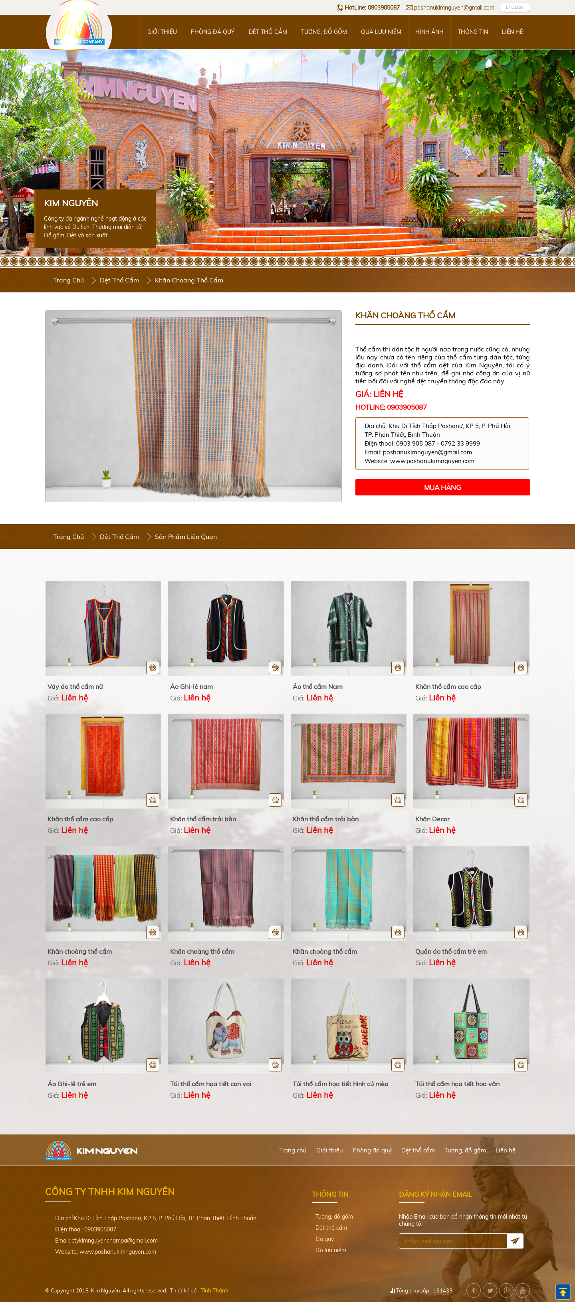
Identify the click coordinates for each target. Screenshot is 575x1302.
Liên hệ (512, 32)
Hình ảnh (429, 32)
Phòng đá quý (213, 32)
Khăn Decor (432, 819)
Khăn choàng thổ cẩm (80, 951)
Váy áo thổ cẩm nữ (75, 686)
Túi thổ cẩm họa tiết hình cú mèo (340, 1084)
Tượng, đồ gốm (324, 32)
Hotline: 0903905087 (391, 407)
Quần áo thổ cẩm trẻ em (451, 951)
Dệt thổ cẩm (268, 32)
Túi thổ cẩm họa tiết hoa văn (457, 1084)
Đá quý (324, 1239)
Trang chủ (68, 280)
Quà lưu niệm (381, 32)
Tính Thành (214, 1290)
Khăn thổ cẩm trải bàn (203, 819)
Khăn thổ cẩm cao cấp (448, 686)
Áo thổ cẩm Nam (318, 686)
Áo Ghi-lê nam (191, 686)
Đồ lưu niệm (330, 1250)
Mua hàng (442, 487)
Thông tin (473, 32)
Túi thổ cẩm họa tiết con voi (210, 1084)
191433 (442, 1290)
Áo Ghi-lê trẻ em (72, 1084)
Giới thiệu (162, 32)
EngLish (515, 7)
